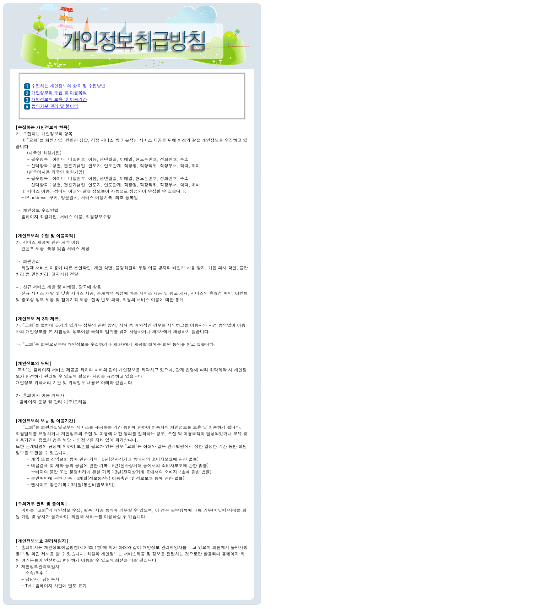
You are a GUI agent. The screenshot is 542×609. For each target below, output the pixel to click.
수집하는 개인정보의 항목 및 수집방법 (68, 86)
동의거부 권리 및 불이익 (55, 106)
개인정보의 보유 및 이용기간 (59, 99)
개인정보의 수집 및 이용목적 (59, 92)
